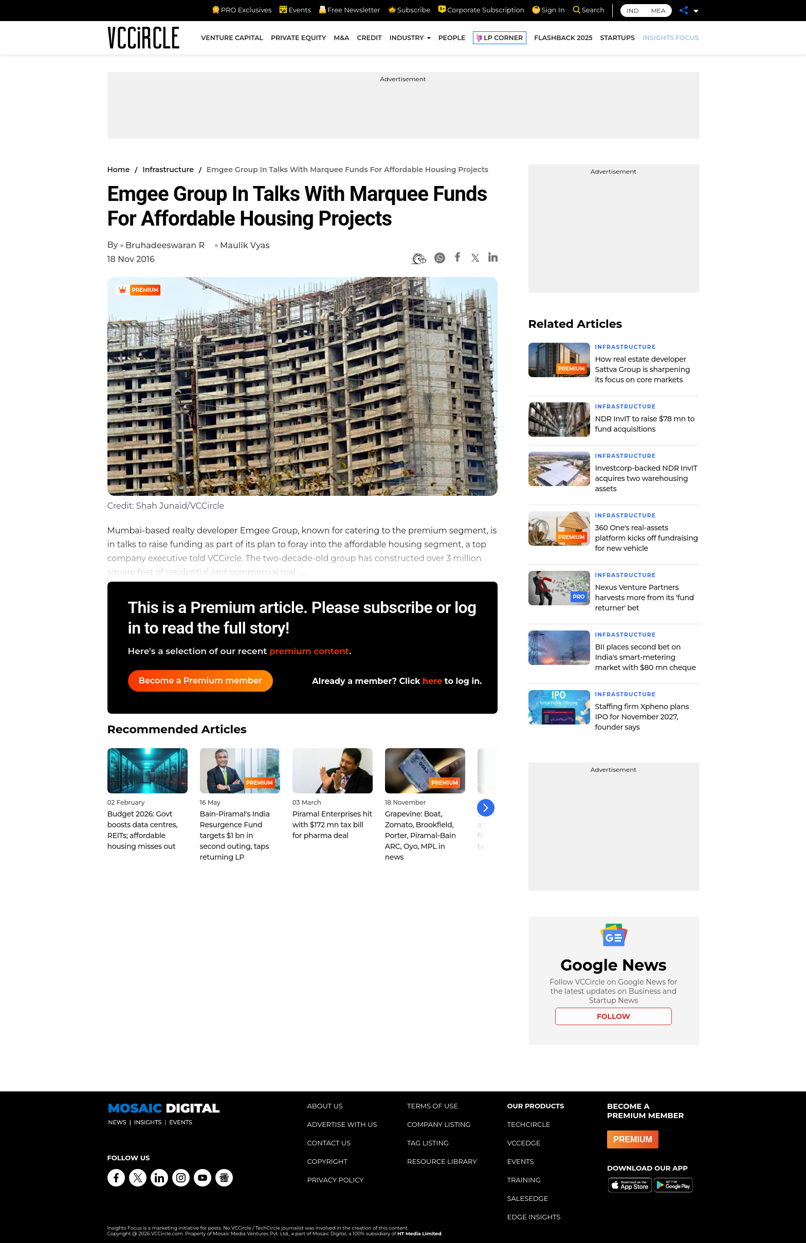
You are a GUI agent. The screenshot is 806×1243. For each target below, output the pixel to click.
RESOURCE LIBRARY (442, 1158)
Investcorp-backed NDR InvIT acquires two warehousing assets (646, 477)
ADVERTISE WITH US (342, 1121)
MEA (658, 10)
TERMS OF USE (432, 1102)
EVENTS (520, 1158)
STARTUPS (617, 40)
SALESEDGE (527, 1195)
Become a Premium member (205, 680)
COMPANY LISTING (439, 1121)
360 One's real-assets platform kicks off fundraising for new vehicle (646, 536)
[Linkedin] (493, 259)
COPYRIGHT (327, 1158)
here (432, 681)
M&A (341, 40)
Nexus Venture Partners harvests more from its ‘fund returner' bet (644, 595)
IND (632, 10)
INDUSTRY (407, 40)
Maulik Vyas (244, 245)
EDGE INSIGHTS (534, 1213)
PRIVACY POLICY (335, 1176)
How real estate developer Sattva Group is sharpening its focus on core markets (642, 369)
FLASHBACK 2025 (563, 40)
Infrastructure (168, 169)
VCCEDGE (524, 1139)
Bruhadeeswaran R (165, 245)
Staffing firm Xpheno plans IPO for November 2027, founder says (642, 713)
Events (295, 10)
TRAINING (524, 1176)
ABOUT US (325, 1102)
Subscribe (409, 10)
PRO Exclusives (241, 10)
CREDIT (369, 40)
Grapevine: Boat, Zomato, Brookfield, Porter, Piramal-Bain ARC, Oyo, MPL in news (420, 829)
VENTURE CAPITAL (232, 40)
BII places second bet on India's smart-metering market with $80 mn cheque (645, 654)
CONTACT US (329, 1139)
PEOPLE (452, 40)
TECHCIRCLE (529, 1121)
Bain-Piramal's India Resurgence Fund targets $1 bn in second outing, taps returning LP (235, 829)
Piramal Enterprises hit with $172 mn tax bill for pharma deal (332, 818)
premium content (309, 651)
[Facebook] (457, 259)
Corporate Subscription (481, 10)
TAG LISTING (428, 1139)
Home (118, 169)
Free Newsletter (349, 10)
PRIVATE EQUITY (298, 40)
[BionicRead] (418, 259)
